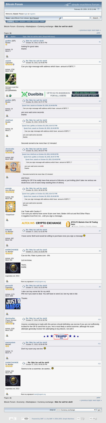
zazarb (8, 61)
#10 (99, 319)
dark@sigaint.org (40, 281)
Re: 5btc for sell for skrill (36, 61)
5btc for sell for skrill (63, 26)
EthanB (8, 230)
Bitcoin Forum (9, 26)
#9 (100, 287)
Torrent (36, 18)
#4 (100, 121)
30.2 (31, 18)
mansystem (10, 342)
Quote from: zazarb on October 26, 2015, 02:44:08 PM (39, 105)
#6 (100, 189)
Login (29, 21)
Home (10, 21)
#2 (100, 62)
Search (22, 21)
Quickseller (10, 318)
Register (35, 21)
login (26, 14)
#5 (100, 150)
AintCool (9, 120)
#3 (100, 101)
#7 (100, 231)
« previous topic (85, 30)
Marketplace (31, 26)
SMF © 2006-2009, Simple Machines (61, 419)
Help (16, 21)
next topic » (96, 30)
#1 (100, 42)
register (32, 14)
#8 (100, 251)
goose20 (9, 286)
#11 (99, 343)
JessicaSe (9, 149)
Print (98, 33)
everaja (8, 188)
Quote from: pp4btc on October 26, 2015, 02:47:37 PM (39, 125)
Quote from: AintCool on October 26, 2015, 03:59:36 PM (40, 154)
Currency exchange (45, 26)
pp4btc (8, 41)
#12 (99, 363)
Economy (20, 26)
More (42, 21)
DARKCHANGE (11, 250)
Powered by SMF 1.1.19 (40, 419)
